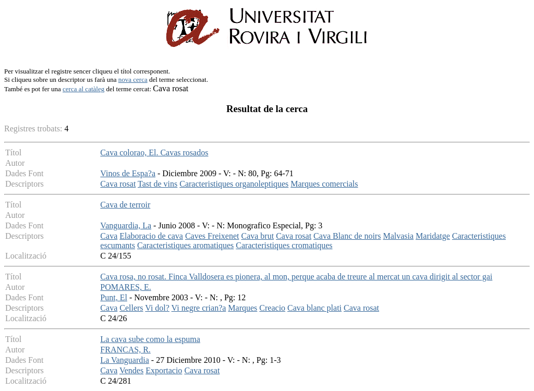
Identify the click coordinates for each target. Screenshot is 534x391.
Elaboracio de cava (151, 235)
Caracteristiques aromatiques (185, 245)
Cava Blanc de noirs (347, 235)
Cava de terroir (125, 204)
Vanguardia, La (125, 225)
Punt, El (113, 297)
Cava (108, 235)
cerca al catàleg (83, 89)
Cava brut (257, 235)
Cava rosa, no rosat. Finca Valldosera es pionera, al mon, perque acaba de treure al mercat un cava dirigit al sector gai (296, 276)
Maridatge (433, 235)
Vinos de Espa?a (127, 173)
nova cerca (133, 79)
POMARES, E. (125, 287)
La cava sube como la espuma (150, 339)
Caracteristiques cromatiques (284, 245)
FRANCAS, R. (125, 349)
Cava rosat (118, 183)
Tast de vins (157, 183)
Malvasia (398, 235)
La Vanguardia (124, 360)
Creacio (272, 307)
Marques (242, 307)
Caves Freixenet (212, 235)
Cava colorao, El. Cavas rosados (154, 152)
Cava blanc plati (314, 307)
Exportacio (163, 370)
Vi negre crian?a (199, 307)
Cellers (131, 307)
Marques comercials (324, 183)
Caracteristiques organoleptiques (233, 183)
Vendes (131, 370)
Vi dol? (157, 307)
